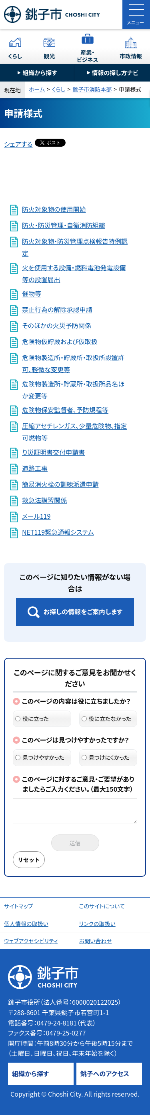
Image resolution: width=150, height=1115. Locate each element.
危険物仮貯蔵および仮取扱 (60, 341)
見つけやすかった (39, 757)
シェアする (18, 144)
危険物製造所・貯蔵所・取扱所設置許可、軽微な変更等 (73, 363)
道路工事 (35, 468)
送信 (75, 842)
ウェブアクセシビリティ (31, 941)
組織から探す (39, 72)
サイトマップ (18, 906)
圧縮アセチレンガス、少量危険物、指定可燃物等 (74, 432)
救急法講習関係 (44, 500)
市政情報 (131, 56)
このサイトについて (102, 906)
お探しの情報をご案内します (83, 611)
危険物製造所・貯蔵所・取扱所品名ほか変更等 (73, 389)
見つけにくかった (106, 757)
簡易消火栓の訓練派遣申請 (60, 484)
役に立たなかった (107, 719)
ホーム (37, 89)
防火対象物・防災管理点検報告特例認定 (75, 247)
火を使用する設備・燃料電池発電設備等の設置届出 (74, 273)
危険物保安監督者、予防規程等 (65, 410)
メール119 (36, 516)
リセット (29, 859)
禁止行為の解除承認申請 (57, 310)
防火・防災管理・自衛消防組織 (63, 225)
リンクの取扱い (97, 924)
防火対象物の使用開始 (54, 209)
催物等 (31, 294)
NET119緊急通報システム (58, 532)
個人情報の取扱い (26, 924)
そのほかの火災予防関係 (56, 326)
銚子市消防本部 (92, 89)
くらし (15, 56)
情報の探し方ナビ (115, 72)
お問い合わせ (95, 941)
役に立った (32, 719)
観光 (49, 56)
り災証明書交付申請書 (53, 452)
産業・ (87, 56)
